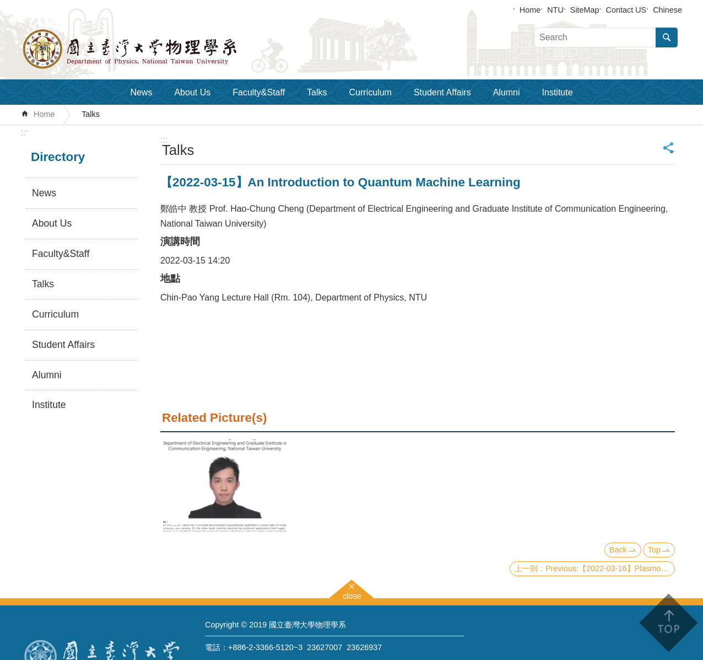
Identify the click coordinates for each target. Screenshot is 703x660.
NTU (555, 10)
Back (618, 549)
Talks (317, 92)
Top (654, 549)
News (141, 92)
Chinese (667, 10)
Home (530, 10)
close (352, 595)
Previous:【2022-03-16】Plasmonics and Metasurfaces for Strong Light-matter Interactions (610, 568)
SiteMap (584, 10)
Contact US (626, 10)
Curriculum (370, 92)
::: (24, 132)
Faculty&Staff (258, 92)
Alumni (506, 92)
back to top (668, 622)
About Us (192, 92)
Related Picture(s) (214, 418)
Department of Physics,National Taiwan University (158, 49)
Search (667, 37)
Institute (557, 92)
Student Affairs (442, 92)
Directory (58, 157)
